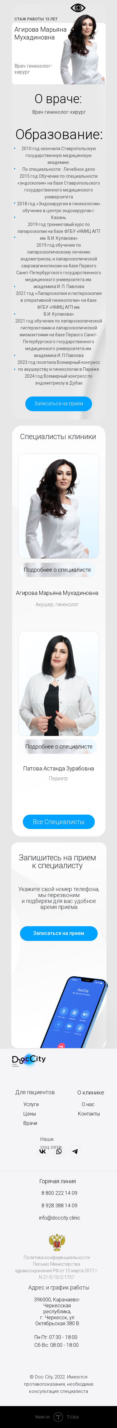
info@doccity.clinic (59, 1218)
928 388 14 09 (60, 1206)
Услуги (31, 1104)
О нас (88, 1104)
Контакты (89, 1114)
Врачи (30, 1123)
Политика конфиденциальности (57, 1257)
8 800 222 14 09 (59, 1193)
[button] (58, 403)
